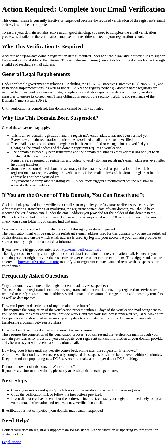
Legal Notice (11, 442)
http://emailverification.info (80, 249)
